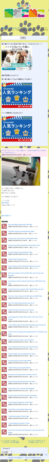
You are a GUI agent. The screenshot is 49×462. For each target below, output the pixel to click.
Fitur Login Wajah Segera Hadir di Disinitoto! (20, 224)
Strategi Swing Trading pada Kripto (17, 259)
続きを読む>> (6, 215)
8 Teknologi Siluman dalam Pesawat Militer (19, 360)
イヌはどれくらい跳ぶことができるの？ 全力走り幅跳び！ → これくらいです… (11, 441)
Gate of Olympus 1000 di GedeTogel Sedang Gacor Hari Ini (24, 266)
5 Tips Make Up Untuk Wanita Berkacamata (20, 409)
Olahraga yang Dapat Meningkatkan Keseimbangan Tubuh (24, 245)
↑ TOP (45, 455)
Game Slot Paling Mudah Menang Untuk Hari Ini (21, 303)
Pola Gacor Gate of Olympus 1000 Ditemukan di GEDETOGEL (25, 296)
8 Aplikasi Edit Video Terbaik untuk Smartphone (21, 340)
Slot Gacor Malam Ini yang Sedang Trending (20, 252)
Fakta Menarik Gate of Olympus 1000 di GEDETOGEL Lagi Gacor (26, 289)
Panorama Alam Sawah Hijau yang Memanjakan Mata (22, 238)
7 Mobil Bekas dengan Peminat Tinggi (18, 416)
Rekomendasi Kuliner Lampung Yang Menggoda (21, 388)
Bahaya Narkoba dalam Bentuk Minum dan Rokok (21, 381)
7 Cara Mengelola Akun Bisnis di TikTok (19, 423)
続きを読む (5, 202)
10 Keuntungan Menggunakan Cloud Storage (20, 402)
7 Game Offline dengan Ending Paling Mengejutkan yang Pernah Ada (27, 325)
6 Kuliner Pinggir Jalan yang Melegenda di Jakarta (21, 354)
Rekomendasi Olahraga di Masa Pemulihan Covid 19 (22, 374)
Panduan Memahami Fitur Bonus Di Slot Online (21, 310)
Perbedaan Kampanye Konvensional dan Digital (21, 231)
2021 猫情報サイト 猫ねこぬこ (23, 457)
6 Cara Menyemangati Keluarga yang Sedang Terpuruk (23, 347)
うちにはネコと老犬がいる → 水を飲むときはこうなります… (35, 441)
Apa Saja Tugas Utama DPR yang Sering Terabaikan (22, 395)
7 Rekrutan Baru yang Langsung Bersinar (19, 367)
